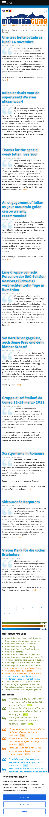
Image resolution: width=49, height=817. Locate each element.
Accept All (24, 797)
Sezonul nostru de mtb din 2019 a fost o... (23, 673)
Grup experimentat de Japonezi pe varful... (23, 681)
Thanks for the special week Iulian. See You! (20, 152)
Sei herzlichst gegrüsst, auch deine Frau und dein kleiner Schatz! (23, 342)
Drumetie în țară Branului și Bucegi (19, 646)
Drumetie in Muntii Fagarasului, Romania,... (23, 638)
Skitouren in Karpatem (21, 501)
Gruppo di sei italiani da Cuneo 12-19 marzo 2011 (23, 399)
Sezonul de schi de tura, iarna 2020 (20, 676)
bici (45, 626)
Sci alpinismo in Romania (23, 453)
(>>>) (9, 80)
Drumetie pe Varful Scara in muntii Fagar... (23, 662)
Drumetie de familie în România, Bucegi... (22, 649)
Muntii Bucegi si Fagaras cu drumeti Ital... (22, 684)
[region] (24, 794)
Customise (24, 804)
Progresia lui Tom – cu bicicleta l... (19, 671)
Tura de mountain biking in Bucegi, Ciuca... (23, 668)
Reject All (24, 811)
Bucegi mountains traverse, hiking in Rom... (23, 689)
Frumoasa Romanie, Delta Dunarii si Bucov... (24, 660)
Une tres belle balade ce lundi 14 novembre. (22, 39)
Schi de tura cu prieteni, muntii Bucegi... (22, 679)
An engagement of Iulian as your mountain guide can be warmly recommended (22, 208)
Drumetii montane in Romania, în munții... (23, 654)
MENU (10, 3)
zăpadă (43, 628)
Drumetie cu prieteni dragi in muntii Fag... (23, 641)
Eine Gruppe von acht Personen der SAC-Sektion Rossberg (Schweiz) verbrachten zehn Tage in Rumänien (23, 280)
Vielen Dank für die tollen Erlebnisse (23, 552)
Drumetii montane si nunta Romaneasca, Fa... (24, 657)
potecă (43, 623)
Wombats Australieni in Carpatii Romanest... (24, 687)
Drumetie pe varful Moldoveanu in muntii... (23, 665)
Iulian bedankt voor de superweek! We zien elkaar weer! (20, 96)
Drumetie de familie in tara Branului (20, 643)
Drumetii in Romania (13, 652)
